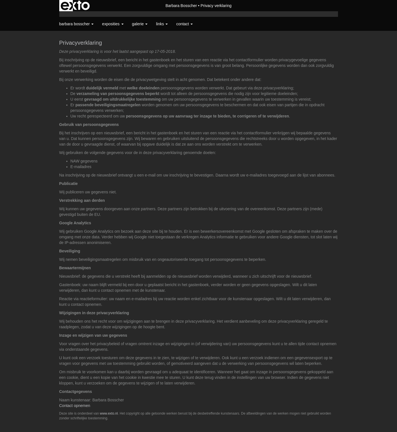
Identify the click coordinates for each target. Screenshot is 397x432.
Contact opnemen (74, 405)
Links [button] (162, 24)
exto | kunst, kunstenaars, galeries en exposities (75, 5)
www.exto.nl (109, 413)
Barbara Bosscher (181, 5)
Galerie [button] (140, 24)
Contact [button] (184, 24)
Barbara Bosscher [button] (76, 24)
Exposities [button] (112, 24)
